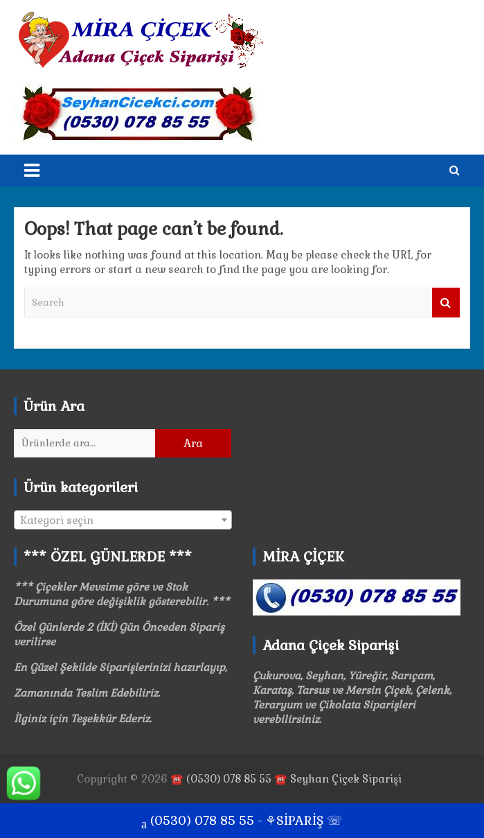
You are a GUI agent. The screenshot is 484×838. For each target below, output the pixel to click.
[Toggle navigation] (32, 170)
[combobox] (123, 520)
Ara (193, 443)
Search (446, 302)
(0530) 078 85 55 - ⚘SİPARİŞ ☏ (242, 822)
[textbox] (123, 520)
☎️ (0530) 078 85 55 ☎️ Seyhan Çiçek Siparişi (286, 778)
